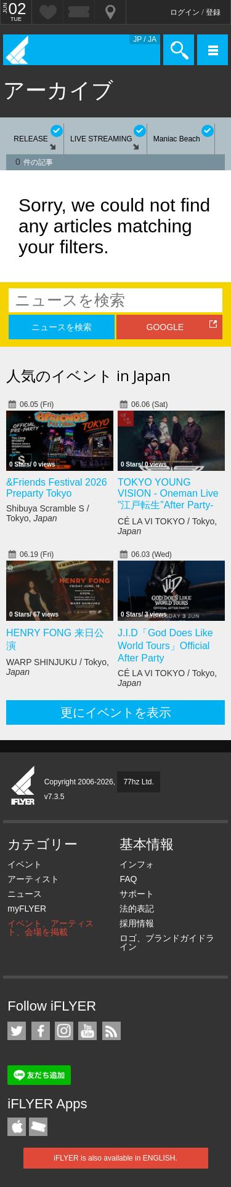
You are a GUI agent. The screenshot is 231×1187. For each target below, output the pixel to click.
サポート (137, 894)
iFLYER (23, 786)
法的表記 (137, 908)
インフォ (137, 864)
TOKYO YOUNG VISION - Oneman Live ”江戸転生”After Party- (168, 493)
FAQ (128, 879)
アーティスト (33, 879)
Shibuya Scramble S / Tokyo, (47, 513)
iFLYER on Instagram (64, 1031)
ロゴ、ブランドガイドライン (167, 942)
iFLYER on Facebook (40, 1031)
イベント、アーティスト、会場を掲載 (50, 927)
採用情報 (137, 923)
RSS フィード (111, 1031)
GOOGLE (165, 327)
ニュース (24, 894)
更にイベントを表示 (115, 712)
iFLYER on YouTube (87, 1031)
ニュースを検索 (61, 327)
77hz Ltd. (138, 782)
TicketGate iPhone (38, 1127)
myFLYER (26, 908)
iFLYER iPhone (16, 1127)
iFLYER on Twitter (16, 1031)
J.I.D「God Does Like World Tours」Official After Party (165, 645)
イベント (24, 864)
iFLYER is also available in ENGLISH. (115, 1158)
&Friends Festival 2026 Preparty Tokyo (56, 488)
